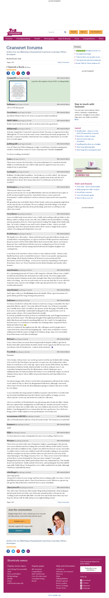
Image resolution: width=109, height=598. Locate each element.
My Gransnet (37, 569)
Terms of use (61, 588)
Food (77, 39)
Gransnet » (19, 530)
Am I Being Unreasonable (17, 569)
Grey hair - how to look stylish (88, 187)
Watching (24, 52)
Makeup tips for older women (88, 189)
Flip (59, 62)
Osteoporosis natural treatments (88, 60)
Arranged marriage (83, 54)
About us (59, 574)
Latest (78, 128)
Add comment (61, 78)
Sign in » (84, 32)
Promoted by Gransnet (90, 133)
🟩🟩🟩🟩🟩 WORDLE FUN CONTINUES (92, 51)
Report (68, 78)
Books (34, 581)
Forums (9, 39)
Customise (65, 62)
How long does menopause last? (89, 150)
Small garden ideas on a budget (89, 144)
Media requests (62, 581)
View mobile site (54, 595)
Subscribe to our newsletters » (91, 569)
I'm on (16, 52)
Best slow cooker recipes (86, 136)
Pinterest (85, 586)
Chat (9, 571)
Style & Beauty (64, 39)
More (101, 39)
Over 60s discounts (39, 576)
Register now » (19, 521)
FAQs (63, 52)
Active (9, 52)
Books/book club (13, 59)
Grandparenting (23, 39)
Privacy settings (62, 586)
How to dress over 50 (85, 198)
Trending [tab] (77, 47)
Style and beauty (83, 183)
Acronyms (10, 54)
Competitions (89, 39)
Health (37, 39)
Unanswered (35, 52)
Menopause (49, 39)
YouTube (85, 588)
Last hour (46, 52)
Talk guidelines (62, 579)
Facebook (85, 580)
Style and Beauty (38, 574)
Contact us (60, 569)
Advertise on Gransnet (64, 571)
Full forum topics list (15, 583)
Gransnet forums (24, 47)
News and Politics (14, 574)
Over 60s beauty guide (85, 195)
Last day (55, 52)
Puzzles (73, 32)
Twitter (84, 583)
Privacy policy (61, 583)
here (77, 119)
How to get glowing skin (86, 147)
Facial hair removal (84, 192)
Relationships (12, 576)
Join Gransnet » (95, 32)
